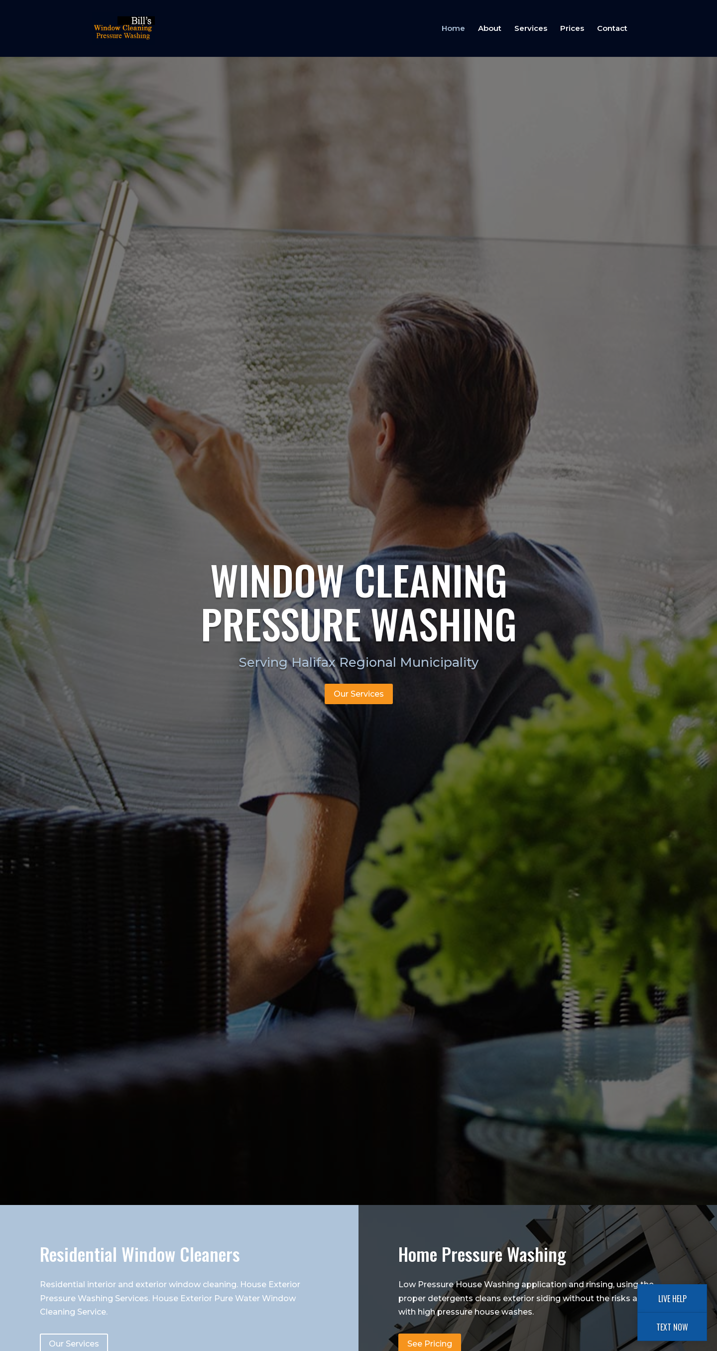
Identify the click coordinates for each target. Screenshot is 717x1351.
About (489, 29)
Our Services (359, 694)
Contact (612, 29)
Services (530, 29)
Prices (572, 29)
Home (453, 29)
